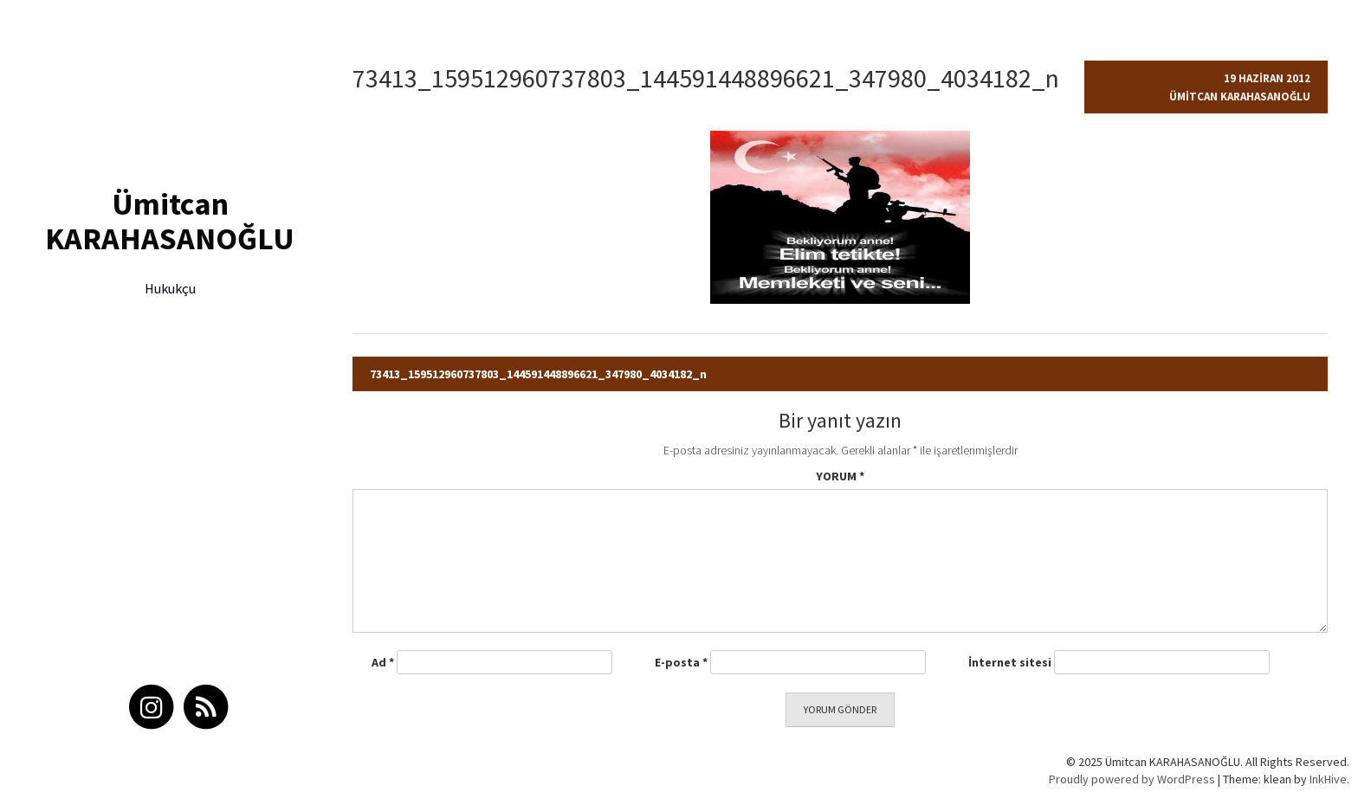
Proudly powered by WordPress (1132, 779)
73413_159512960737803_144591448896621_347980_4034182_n (538, 374)
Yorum (840, 476)
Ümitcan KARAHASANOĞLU (169, 221)
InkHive (1328, 779)
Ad (383, 662)
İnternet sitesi (1009, 662)
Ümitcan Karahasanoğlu (1239, 96)
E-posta (681, 662)
